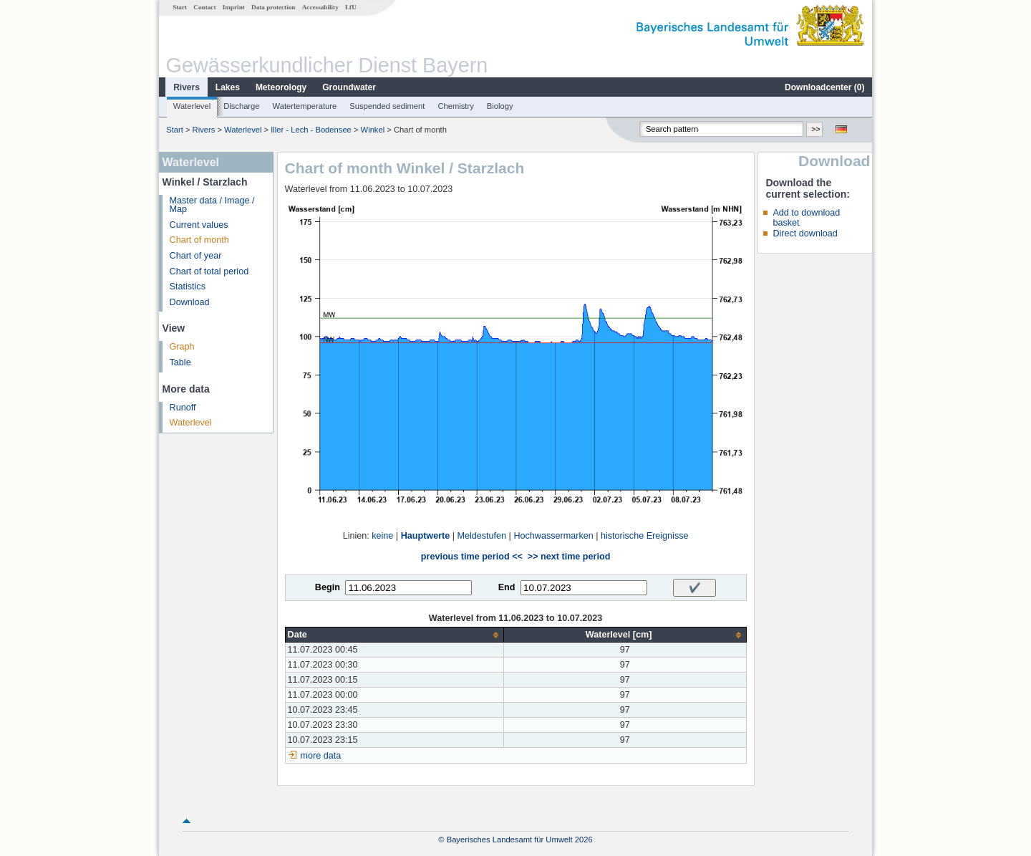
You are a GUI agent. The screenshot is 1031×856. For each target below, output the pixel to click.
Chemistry (455, 106)
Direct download (805, 234)
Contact (204, 7)
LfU (351, 7)
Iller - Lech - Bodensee (311, 129)
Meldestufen (482, 536)
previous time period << (472, 557)
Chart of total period (209, 271)
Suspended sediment (387, 106)
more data (321, 756)
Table (180, 362)
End (507, 587)
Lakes (228, 87)
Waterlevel (191, 106)
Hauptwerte (425, 536)
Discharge (241, 106)
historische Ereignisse (645, 536)
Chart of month (199, 240)
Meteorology (281, 87)
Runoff (183, 408)
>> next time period (569, 557)
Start (180, 7)
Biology (500, 106)
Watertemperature (305, 106)
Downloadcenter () (824, 87)
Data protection (273, 7)
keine (382, 536)
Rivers (186, 87)
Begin (327, 587)
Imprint (234, 7)
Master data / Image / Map (212, 205)
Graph (182, 347)
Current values (199, 225)
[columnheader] (394, 635)
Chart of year (196, 256)
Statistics (187, 287)
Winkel (373, 129)
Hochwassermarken (553, 536)
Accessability (320, 7)
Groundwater (349, 87)
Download (190, 302)
